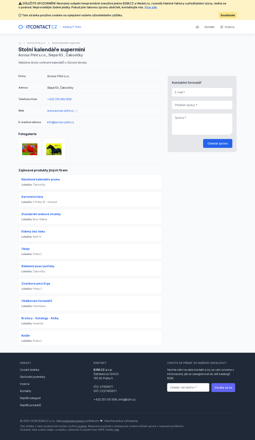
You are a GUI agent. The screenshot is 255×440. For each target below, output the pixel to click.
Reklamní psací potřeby (38, 266)
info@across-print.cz (60, 122)
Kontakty (25, 391)
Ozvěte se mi (223, 387)
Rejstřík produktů (30, 405)
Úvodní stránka (29, 369)
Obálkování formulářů (36, 301)
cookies (82, 426)
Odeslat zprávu (218, 143)
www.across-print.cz (62, 110)
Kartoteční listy (32, 196)
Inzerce (227, 27)
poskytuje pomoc (74, 421)
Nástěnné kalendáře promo (40, 179)
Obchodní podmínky (32, 377)
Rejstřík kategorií (30, 398)
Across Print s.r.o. (36, 43)
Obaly (25, 249)
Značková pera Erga (35, 283)
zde (116, 429)
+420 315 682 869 (59, 99)
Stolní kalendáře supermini (66, 43)
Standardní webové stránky (41, 214)
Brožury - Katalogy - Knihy (40, 318)
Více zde (150, 7)
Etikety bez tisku (33, 231)
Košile (25, 335)
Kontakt (209, 27)
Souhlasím (227, 15)
